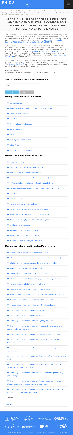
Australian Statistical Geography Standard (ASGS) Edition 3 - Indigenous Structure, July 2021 (33, 41)
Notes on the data (49, 51)
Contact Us (28, 5)
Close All (27, 92)
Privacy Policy (63, 432)
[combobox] (22, 85)
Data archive (33, 51)
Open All (12, 92)
